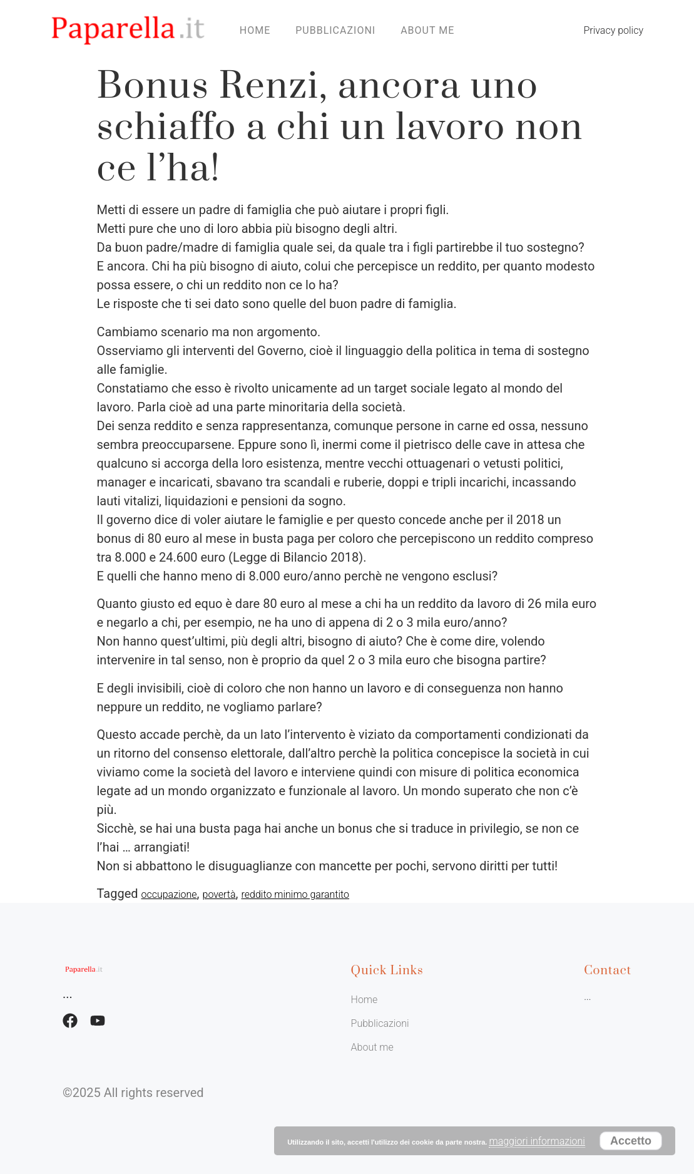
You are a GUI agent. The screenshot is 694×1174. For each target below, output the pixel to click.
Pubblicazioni (335, 31)
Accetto (630, 1141)
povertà (219, 894)
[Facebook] (70, 1020)
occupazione (169, 894)
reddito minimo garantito (296, 894)
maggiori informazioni (536, 1141)
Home (255, 31)
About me (427, 31)
